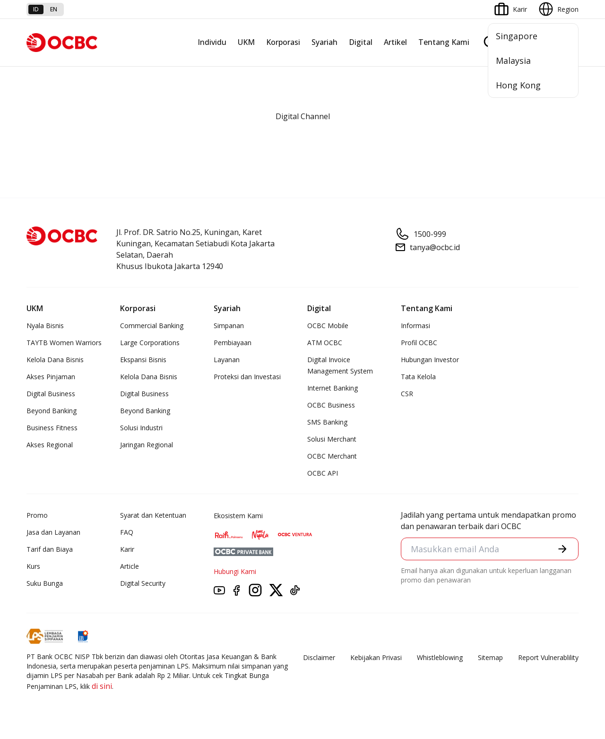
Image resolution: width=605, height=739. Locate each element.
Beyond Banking (51, 410)
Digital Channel (303, 116)
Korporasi (283, 42)
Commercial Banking (151, 325)
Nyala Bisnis (45, 325)
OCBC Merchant (332, 456)
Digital (360, 42)
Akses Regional (49, 444)
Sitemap (490, 657)
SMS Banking (327, 421)
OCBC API (322, 473)
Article (129, 566)
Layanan (227, 359)
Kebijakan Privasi (376, 657)
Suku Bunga (44, 583)
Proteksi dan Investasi (247, 376)
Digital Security (142, 583)
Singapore (516, 36)
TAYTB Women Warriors (64, 342)
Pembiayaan (232, 342)
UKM (246, 42)
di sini (102, 686)
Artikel (395, 42)
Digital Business (50, 393)
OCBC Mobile (327, 325)
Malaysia (513, 60)
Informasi (415, 325)
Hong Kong (518, 85)
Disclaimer (319, 657)
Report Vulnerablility (548, 657)
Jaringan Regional (146, 444)
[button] (562, 549)
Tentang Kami (443, 42)
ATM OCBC (324, 342)
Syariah (324, 42)
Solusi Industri (141, 427)
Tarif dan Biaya (49, 549)
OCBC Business (331, 404)
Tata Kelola (418, 376)
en (53, 9)
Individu (212, 42)
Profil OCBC (419, 342)
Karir (127, 549)
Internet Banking (332, 387)
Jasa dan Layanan (53, 532)
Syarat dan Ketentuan (153, 515)
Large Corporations (150, 342)
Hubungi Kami (235, 571)
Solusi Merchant (331, 439)
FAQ (126, 532)
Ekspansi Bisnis (143, 359)
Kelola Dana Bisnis (55, 359)
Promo (37, 515)
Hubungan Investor (430, 359)
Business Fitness (52, 427)
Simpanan (229, 325)
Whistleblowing (440, 657)
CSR (407, 393)
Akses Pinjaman (50, 376)
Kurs (33, 566)
